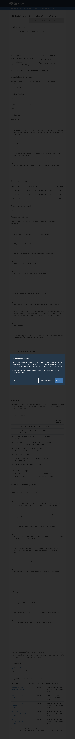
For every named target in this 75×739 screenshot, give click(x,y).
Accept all (59, 380)
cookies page (19, 372)
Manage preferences (46, 380)
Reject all (14, 380)
